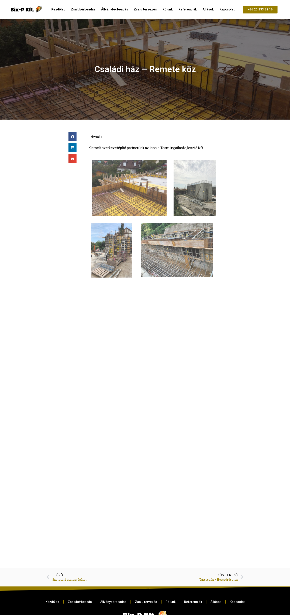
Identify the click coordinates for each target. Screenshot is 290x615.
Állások (208, 9)
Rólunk (168, 9)
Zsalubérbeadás (83, 9)
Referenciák (187, 9)
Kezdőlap (58, 9)
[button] (72, 136)
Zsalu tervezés (145, 9)
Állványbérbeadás (114, 9)
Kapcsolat (227, 9)
